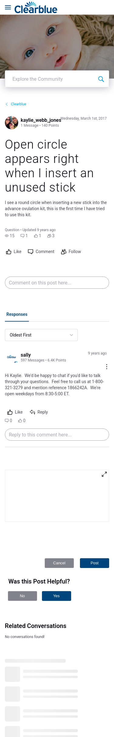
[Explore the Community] (101, 48)
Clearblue (15, 73)
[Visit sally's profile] (11, 326)
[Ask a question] (98, 721)
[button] (10, 205)
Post (94, 532)
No (22, 565)
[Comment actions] (106, 336)
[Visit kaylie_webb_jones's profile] (11, 92)
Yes (56, 565)
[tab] (17, 284)
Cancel (59, 532)
